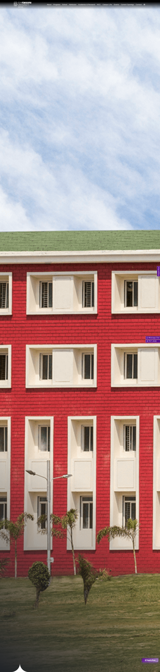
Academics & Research (86, 4)
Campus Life (107, 4)
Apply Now (150, 660)
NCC (99, 4)
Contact (139, 4)
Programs (56, 4)
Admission (72, 4)
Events (116, 4)
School (64, 4)
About (49, 4)
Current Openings (127, 4)
